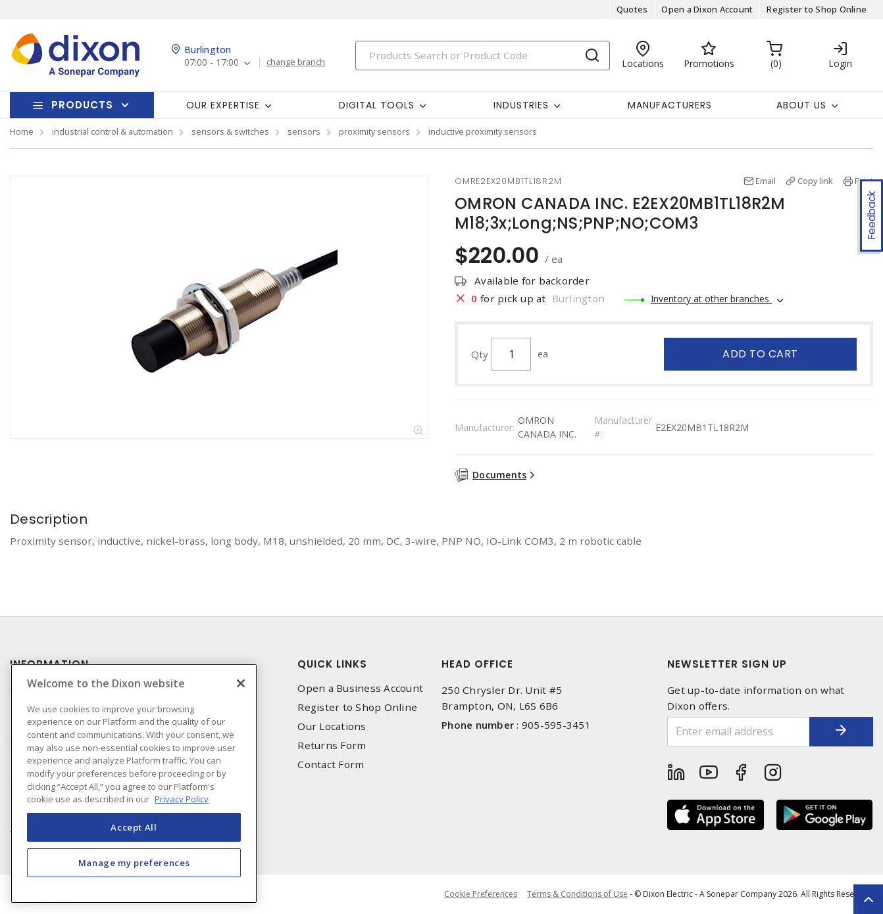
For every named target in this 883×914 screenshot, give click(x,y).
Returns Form (331, 745)
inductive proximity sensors (482, 131)
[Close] (240, 683)
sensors (304, 131)
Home (22, 131)
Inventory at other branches (711, 298)
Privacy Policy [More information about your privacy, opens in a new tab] (182, 799)
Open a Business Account (360, 688)
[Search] (482, 55)
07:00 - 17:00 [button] (211, 62)
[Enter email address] (737, 731)
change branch (295, 62)
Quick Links (332, 664)
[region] (134, 783)
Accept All (134, 827)
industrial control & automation (112, 131)
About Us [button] (801, 105)
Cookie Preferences (480, 894)
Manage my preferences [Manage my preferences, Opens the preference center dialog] (134, 863)
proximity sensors (374, 131)
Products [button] (82, 105)
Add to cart (760, 353)
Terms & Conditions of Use (577, 894)
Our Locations (331, 726)
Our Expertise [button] (223, 105)
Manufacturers (670, 105)
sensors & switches (230, 131)
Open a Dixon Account (707, 9)
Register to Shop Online (817, 9)
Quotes (632, 9)
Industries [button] (521, 105)
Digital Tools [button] (377, 105)
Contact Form (330, 764)
